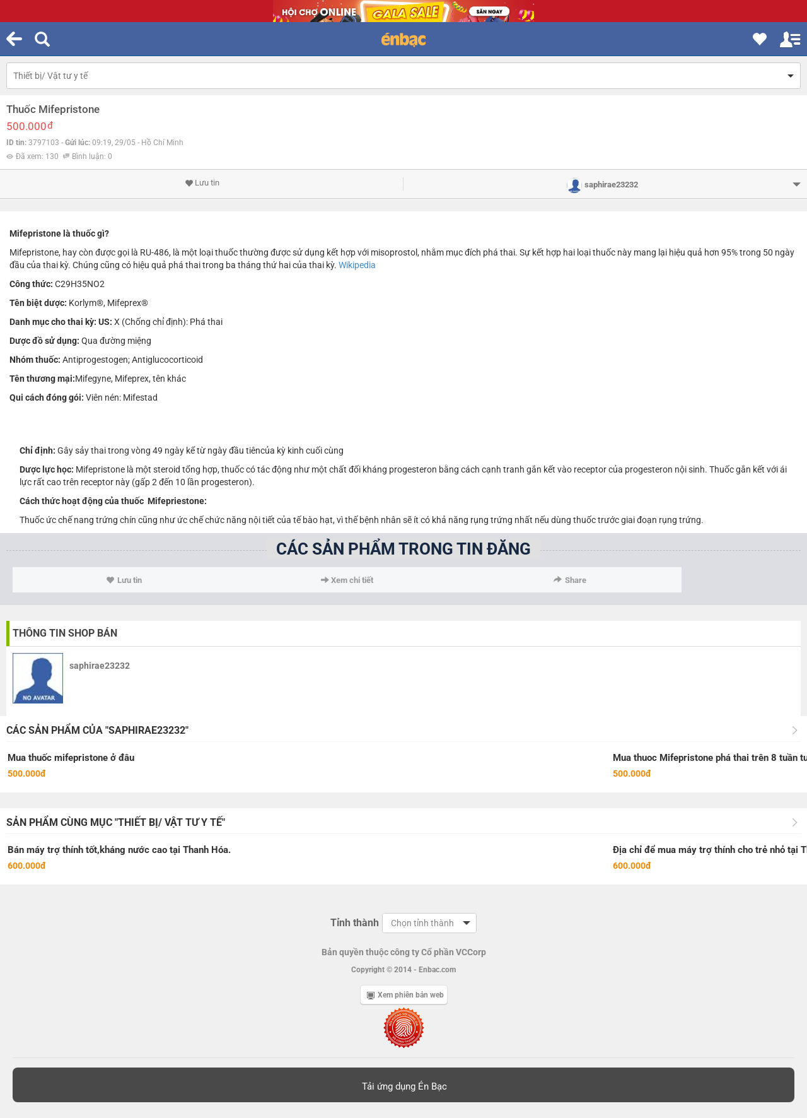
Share (570, 580)
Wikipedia (357, 265)
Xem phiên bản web (405, 995)
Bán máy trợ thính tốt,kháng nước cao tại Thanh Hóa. (119, 850)
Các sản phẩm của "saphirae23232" (97, 730)
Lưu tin (202, 183)
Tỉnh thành (354, 923)
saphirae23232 (99, 666)
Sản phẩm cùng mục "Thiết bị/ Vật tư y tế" (115, 822)
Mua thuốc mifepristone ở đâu (71, 757)
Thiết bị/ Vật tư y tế (50, 76)
